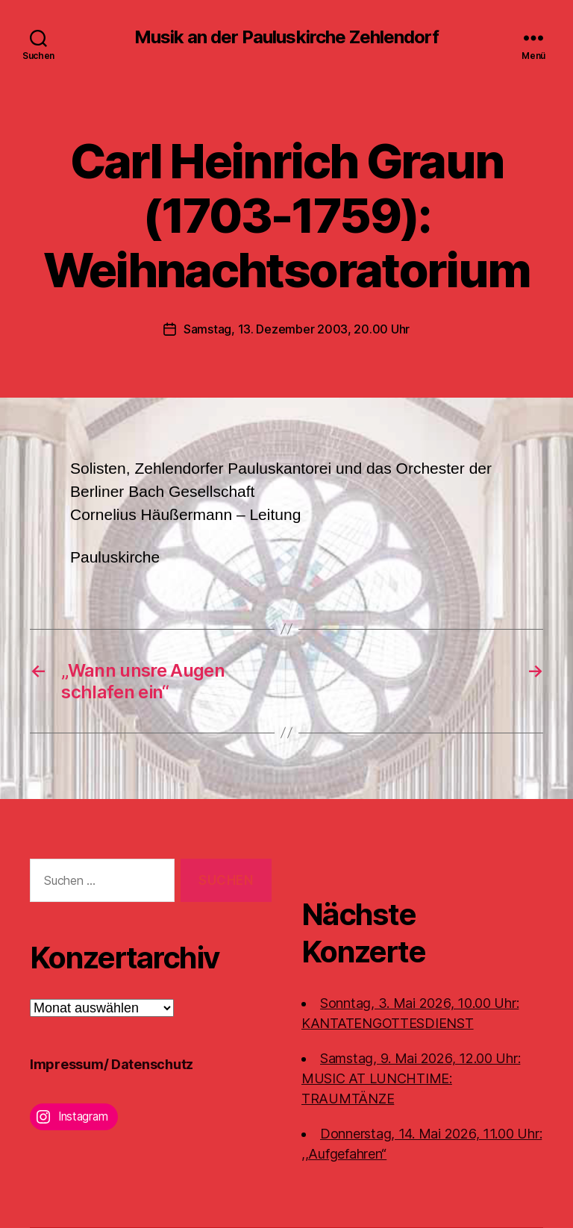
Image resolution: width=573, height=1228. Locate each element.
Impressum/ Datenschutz (111, 1064)
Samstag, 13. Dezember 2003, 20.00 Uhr (297, 329)
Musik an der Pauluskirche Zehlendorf (286, 37)
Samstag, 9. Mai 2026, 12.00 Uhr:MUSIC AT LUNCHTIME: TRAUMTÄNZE (410, 1078)
